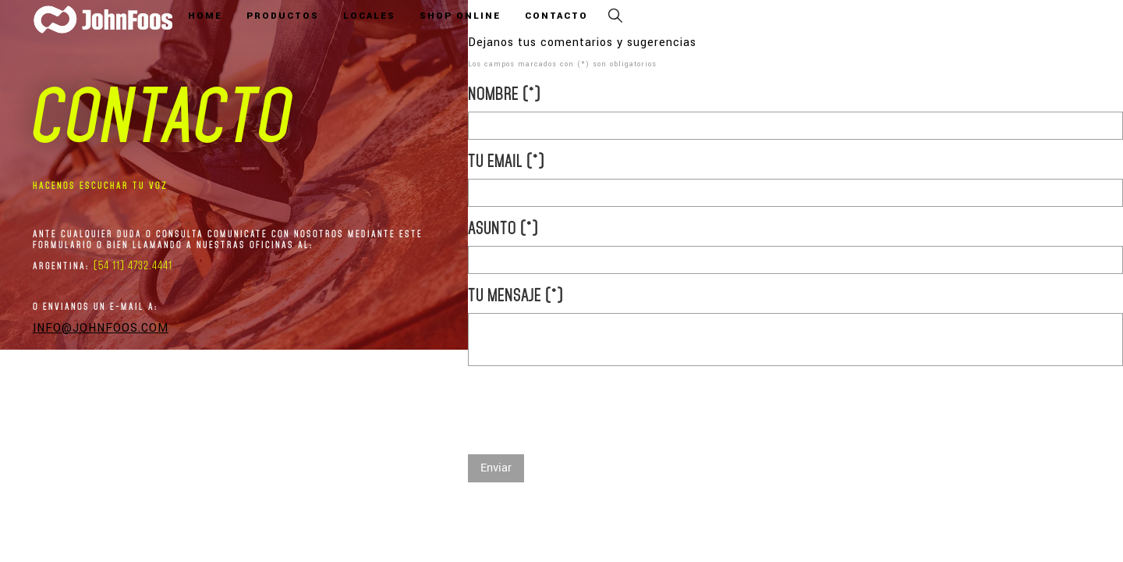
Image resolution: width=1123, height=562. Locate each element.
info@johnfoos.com (100, 328)
